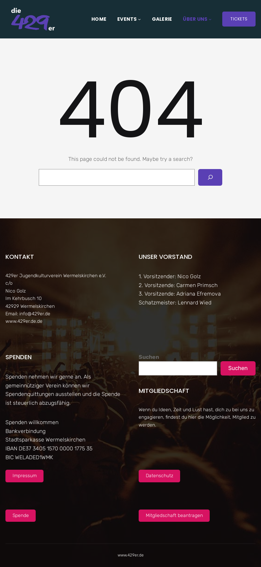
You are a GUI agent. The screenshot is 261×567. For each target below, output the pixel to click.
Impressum (25, 476)
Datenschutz (159, 476)
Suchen (149, 357)
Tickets (238, 19)
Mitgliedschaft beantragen (174, 515)
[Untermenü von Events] (139, 19)
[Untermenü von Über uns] (210, 19)
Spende (21, 515)
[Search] (210, 177)
